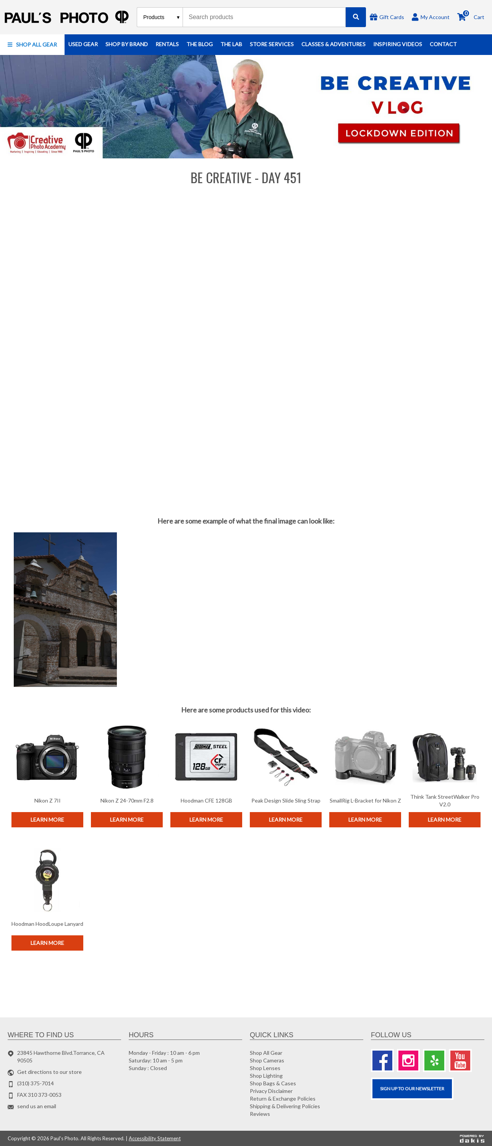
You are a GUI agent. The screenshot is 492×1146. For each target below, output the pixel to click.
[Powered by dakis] (472, 1139)
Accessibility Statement (155, 1138)
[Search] (356, 17)
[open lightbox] (65, 609)
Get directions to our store (49, 1072)
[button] (32, 44)
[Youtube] (460, 1060)
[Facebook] (382, 1060)
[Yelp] (434, 1060)
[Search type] (162, 17)
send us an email (36, 1106)
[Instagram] (408, 1060)
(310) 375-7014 (35, 1083)
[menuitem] (32, 44)
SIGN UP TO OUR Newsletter (412, 1088)
